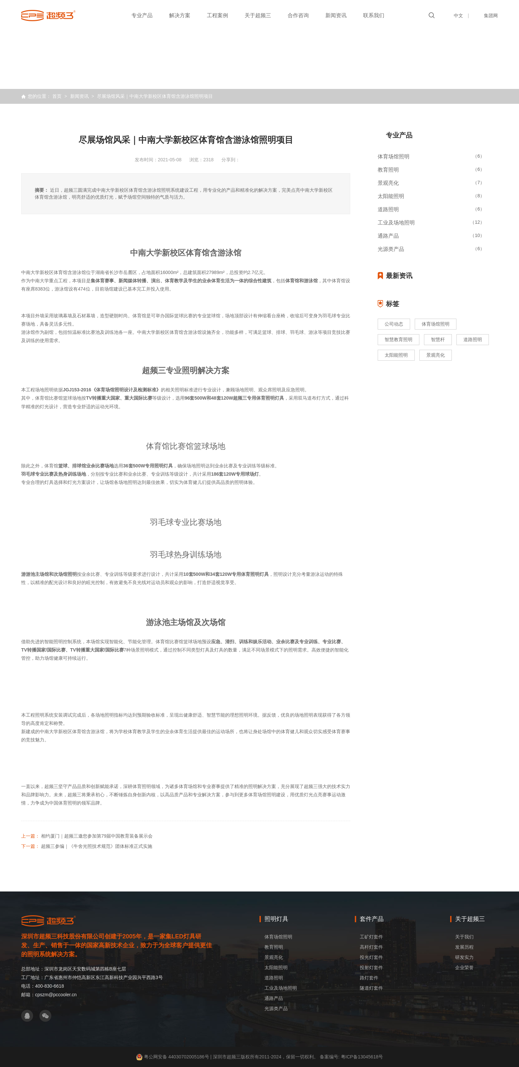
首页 (57, 96)
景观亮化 (435, 355)
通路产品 (273, 998)
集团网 (491, 15)
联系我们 (373, 15)
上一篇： (30, 836)
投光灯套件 (371, 957)
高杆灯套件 (371, 947)
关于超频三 (258, 15)
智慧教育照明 (398, 339)
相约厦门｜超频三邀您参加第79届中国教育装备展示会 (97, 836)
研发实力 (464, 957)
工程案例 (217, 15)
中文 (458, 15)
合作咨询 (298, 15)
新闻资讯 (336, 15)
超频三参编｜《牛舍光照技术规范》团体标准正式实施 (96, 846)
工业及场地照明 (280, 988)
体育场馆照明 (435, 324)
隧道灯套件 (371, 988)
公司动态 (394, 324)
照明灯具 (276, 919)
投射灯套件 (371, 967)
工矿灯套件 (371, 936)
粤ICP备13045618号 (361, 1056)
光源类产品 (276, 1008)
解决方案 (179, 15)
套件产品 (372, 919)
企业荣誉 (464, 967)
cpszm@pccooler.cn (55, 994)
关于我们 (464, 936)
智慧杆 (438, 339)
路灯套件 (369, 977)
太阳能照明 (396, 355)
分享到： (230, 159)
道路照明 (472, 339)
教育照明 (273, 947)
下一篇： (30, 846)
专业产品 (142, 15)
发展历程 (464, 947)
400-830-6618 (49, 986)
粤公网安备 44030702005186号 (176, 1056)
